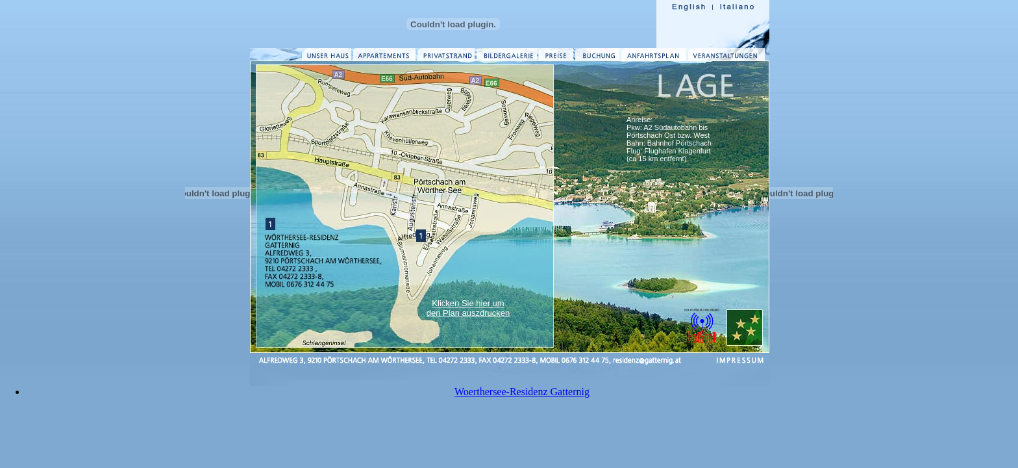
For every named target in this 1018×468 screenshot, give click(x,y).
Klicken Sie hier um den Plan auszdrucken (468, 308)
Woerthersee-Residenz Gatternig (522, 391)
